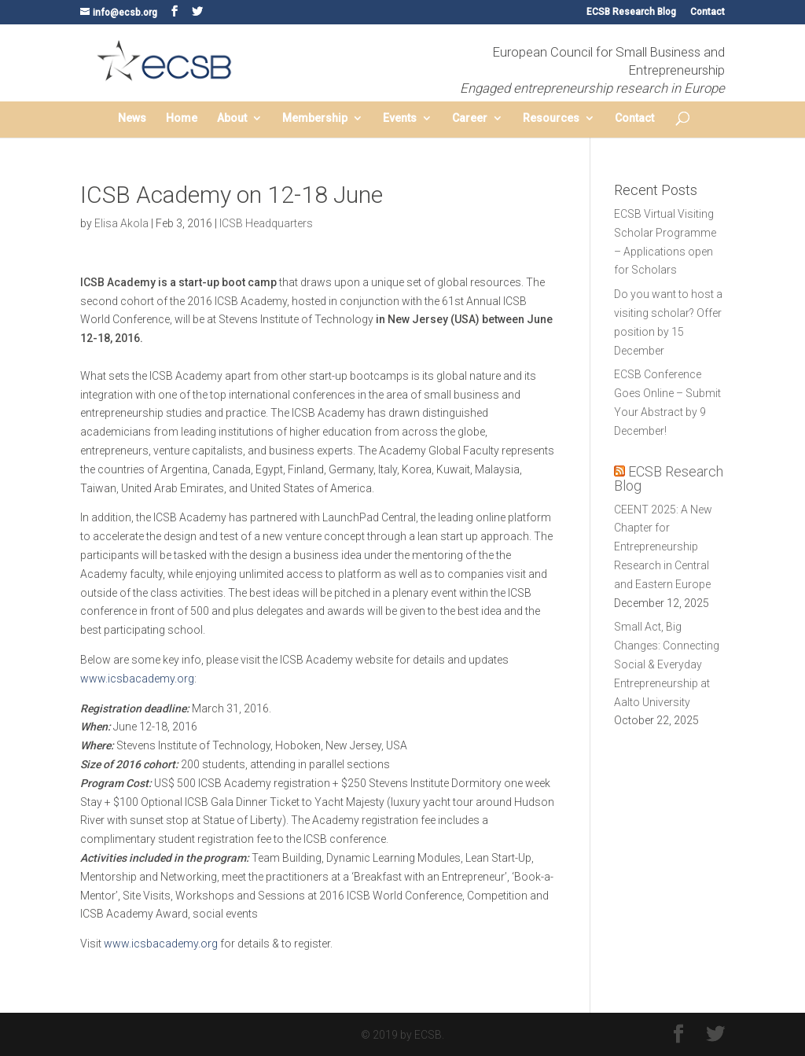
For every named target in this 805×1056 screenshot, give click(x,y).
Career (469, 118)
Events (400, 118)
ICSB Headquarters (266, 223)
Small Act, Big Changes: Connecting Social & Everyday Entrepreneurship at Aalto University (666, 664)
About (232, 118)
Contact (707, 12)
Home (181, 118)
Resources (551, 118)
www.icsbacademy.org (137, 678)
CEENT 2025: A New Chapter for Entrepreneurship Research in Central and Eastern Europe (663, 547)
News (132, 118)
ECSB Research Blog (631, 12)
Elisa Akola (121, 223)
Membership (314, 118)
